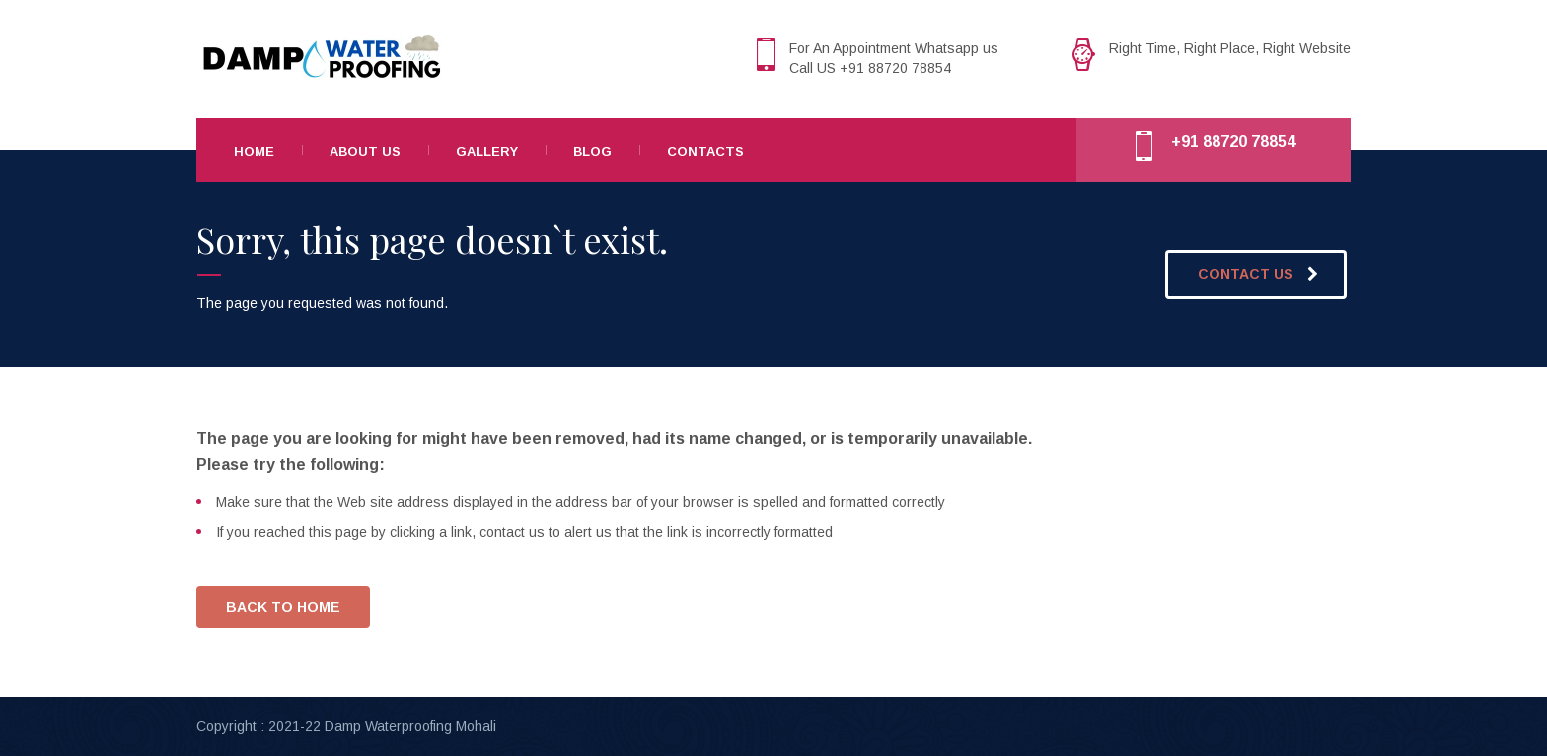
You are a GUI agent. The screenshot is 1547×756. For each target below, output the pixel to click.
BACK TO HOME (283, 607)
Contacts (705, 151)
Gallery (487, 151)
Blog (592, 151)
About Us (365, 151)
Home (254, 151)
